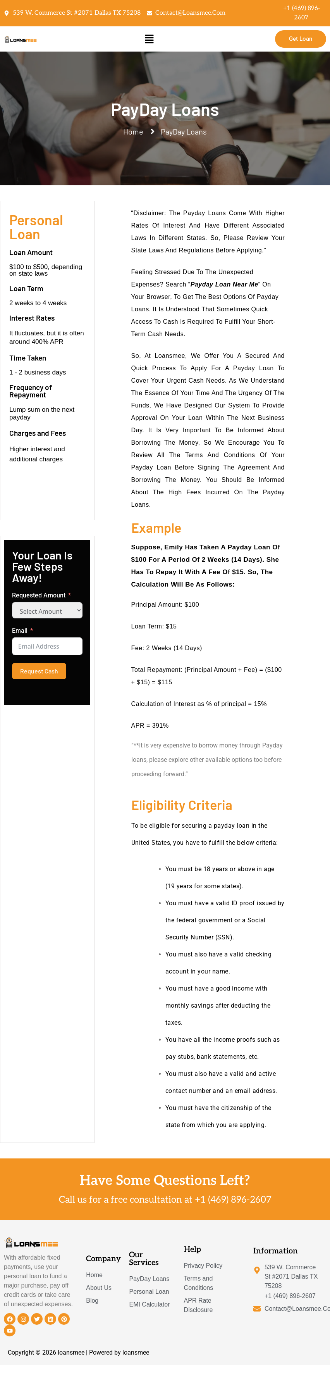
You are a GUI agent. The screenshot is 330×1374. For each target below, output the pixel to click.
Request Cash (39, 671)
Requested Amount (38, 595)
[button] (149, 39)
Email (20, 630)
